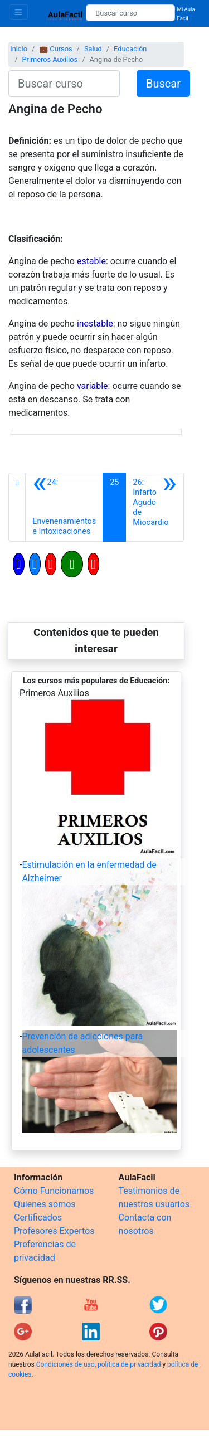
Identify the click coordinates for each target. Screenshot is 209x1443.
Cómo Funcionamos (54, 1191)
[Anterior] (64, 507)
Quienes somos (45, 1204)
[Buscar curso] (130, 12)
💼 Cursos (55, 49)
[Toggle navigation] (18, 12)
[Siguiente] (154, 507)
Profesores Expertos (54, 1231)
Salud (93, 49)
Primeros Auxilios (49, 59)
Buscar (163, 83)
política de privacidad (129, 1364)
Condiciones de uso (65, 1364)
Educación (130, 49)
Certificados (38, 1217)
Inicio (18, 49)
